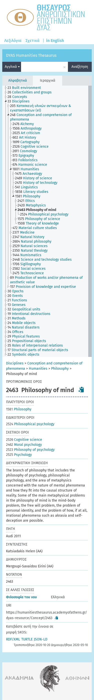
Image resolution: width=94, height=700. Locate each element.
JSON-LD (40, 639)
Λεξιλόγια (13, 40)
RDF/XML (13, 639)
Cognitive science (24, 440)
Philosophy (60, 368)
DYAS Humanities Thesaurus (31, 55)
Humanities (38, 368)
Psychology (19, 455)
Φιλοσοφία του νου (21, 597)
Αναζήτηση (79, 67)
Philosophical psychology (30, 424)
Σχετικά (33, 40)
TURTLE (27, 639)
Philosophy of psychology (30, 450)
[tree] (46, 221)
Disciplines (15, 363)
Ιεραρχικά (47, 80)
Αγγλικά (12, 67)
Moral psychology (24, 445)
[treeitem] (26, 88)
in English (55, 40)
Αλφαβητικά (17, 80)
